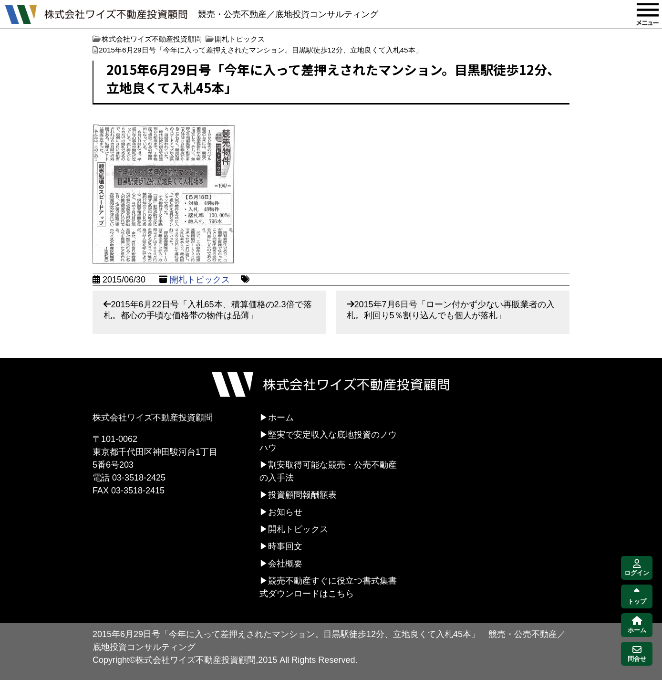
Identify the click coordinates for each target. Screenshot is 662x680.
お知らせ (285, 512)
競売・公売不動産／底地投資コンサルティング (288, 14)
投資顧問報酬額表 (302, 495)
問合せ (637, 654)
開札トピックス (200, 279)
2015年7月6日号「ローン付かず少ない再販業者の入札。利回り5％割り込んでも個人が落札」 (451, 310)
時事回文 (285, 546)
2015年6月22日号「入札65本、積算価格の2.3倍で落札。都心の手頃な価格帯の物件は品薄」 (207, 310)
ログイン (636, 568)
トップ (637, 597)
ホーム (281, 417)
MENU (647, 14)
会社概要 (285, 563)
